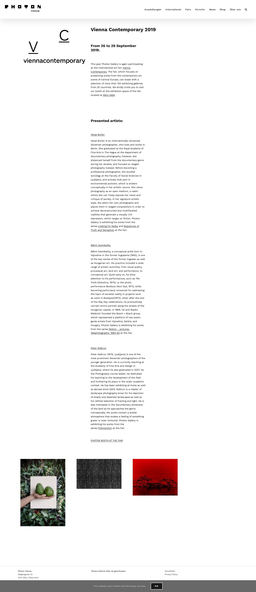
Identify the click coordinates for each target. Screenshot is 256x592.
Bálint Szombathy (101, 245)
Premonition (105, 428)
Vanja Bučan (98, 134)
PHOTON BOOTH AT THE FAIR (107, 440)
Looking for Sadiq (108, 226)
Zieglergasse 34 (25, 574)
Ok (157, 586)
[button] (246, 9)
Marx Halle (109, 95)
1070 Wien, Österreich (28, 577)
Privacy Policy (171, 574)
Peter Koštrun (98, 348)
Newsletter (170, 571)
